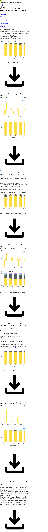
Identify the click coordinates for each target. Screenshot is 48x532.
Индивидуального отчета (18, 39)
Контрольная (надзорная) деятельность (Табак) (3, 25)
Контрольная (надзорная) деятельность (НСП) (3, 26)
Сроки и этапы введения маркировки (4, 24)
